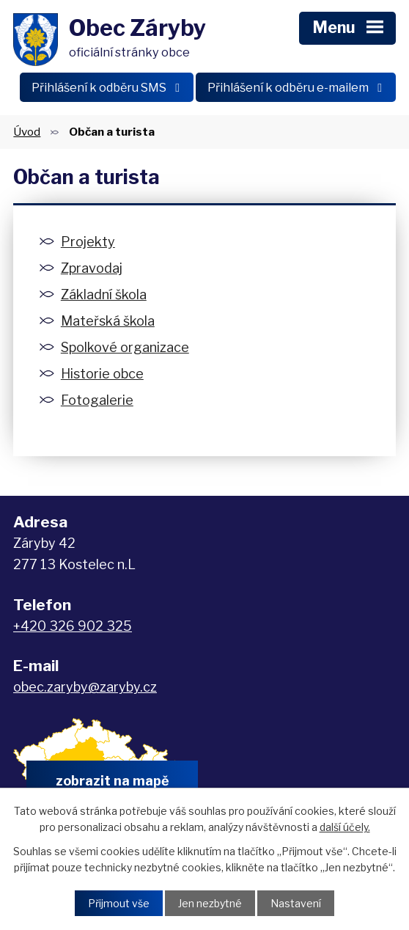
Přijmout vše (119, 903)
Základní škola (104, 294)
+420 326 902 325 (72, 626)
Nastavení (295, 903)
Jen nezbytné (210, 903)
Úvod (26, 132)
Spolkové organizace (125, 347)
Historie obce (102, 373)
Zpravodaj (91, 268)
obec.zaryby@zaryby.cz (85, 687)
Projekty (88, 241)
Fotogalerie (97, 400)
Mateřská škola (108, 321)
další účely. (345, 827)
